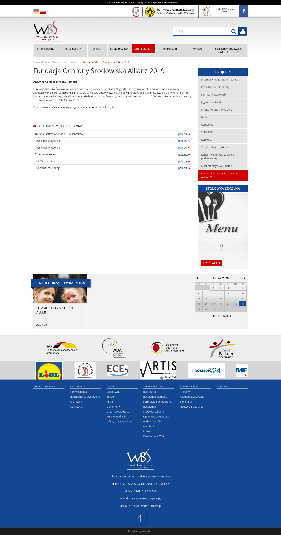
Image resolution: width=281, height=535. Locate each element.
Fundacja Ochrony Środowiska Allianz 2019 (219, 175)
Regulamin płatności (155, 396)
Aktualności (78, 386)
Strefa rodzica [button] (119, 48)
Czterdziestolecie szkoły (215, 87)
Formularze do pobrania (157, 401)
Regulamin (149, 406)
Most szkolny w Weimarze (216, 166)
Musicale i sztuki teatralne (216, 109)
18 (235, 298)
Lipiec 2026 (221, 278)
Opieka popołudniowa (156, 416)
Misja (110, 401)
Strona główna (45, 48)
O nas (110, 386)
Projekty (74, 62)
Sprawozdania (78, 391)
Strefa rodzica (153, 386)
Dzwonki (148, 431)
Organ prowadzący (118, 411)
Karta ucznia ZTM (153, 436)
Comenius (207, 124)
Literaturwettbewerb (213, 94)
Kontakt (197, 48)
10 (228, 293)
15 (213, 298)
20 (199, 304)
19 (243, 298)
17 (228, 298)
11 (235, 293)
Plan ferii (148, 426)
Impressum (170, 48)
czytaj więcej (211, 263)
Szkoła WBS (113, 391)
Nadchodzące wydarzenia (85, 396)
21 (206, 304)
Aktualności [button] (72, 48)
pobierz (184, 134)
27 (199, 309)
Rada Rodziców (152, 421)
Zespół (110, 396)
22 (213, 304)
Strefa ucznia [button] (144, 48)
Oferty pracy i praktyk (119, 421)
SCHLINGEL (208, 132)
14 (206, 298)
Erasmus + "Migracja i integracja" (220, 79)
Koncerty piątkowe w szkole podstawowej (217, 156)
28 (206, 309)
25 (235, 304)
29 (213, 309)
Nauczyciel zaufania (191, 406)
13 (199, 298)
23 (221, 304)
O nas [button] (97, 48)
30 (221, 309)
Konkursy (206, 139)
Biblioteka (186, 401)
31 (228, 309)
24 (228, 304)
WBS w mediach (116, 416)
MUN (204, 117)
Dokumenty (114, 406)
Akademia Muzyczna (192, 396)
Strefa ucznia (59, 62)
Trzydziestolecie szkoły (214, 147)
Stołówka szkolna (153, 411)
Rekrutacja (76, 406)
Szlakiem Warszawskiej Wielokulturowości (228, 50)
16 (221, 298)
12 (243, 293)
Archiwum (76, 401)
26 (243, 304)
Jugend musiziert (211, 102)
